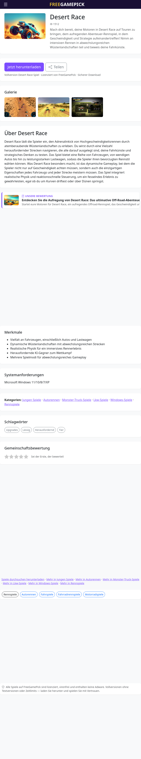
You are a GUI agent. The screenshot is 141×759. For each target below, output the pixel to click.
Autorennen (51, 360)
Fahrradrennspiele (69, 519)
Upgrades (12, 390)
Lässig (26, 390)
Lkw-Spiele (100, 360)
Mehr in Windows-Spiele (43, 507)
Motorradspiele (94, 519)
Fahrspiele (47, 519)
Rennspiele (12, 364)
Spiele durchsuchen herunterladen (22, 503)
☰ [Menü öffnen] (6, 4)
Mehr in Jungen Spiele (60, 503)
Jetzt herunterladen (24, 66)
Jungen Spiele (31, 360)
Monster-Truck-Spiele (76, 360)
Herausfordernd (44, 390)
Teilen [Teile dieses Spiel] (56, 66)
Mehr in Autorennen (88, 503)
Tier (61, 390)
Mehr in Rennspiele (72, 507)
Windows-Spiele (121, 360)
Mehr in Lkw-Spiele (14, 507)
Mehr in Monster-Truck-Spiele (121, 503)
